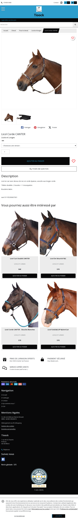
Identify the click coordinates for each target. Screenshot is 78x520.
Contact (56, 3)
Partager (26, 127)
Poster (53, 127)
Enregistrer (39, 127)
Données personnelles (8, 429)
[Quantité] (5, 152)
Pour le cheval (23, 31)
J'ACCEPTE (59, 516)
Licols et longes (36, 31)
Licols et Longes (8, 137)
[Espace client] (61, 2)
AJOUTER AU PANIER (35, 161)
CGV (3, 406)
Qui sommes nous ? (8, 403)
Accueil (6, 31)
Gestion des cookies (7, 426)
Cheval (14, 31)
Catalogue (5, 398)
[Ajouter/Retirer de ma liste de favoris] (73, 161)
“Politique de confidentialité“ (69, 509)
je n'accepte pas (19, 516)
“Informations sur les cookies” (40, 509)
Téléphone (5, 450)
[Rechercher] (75, 24)
